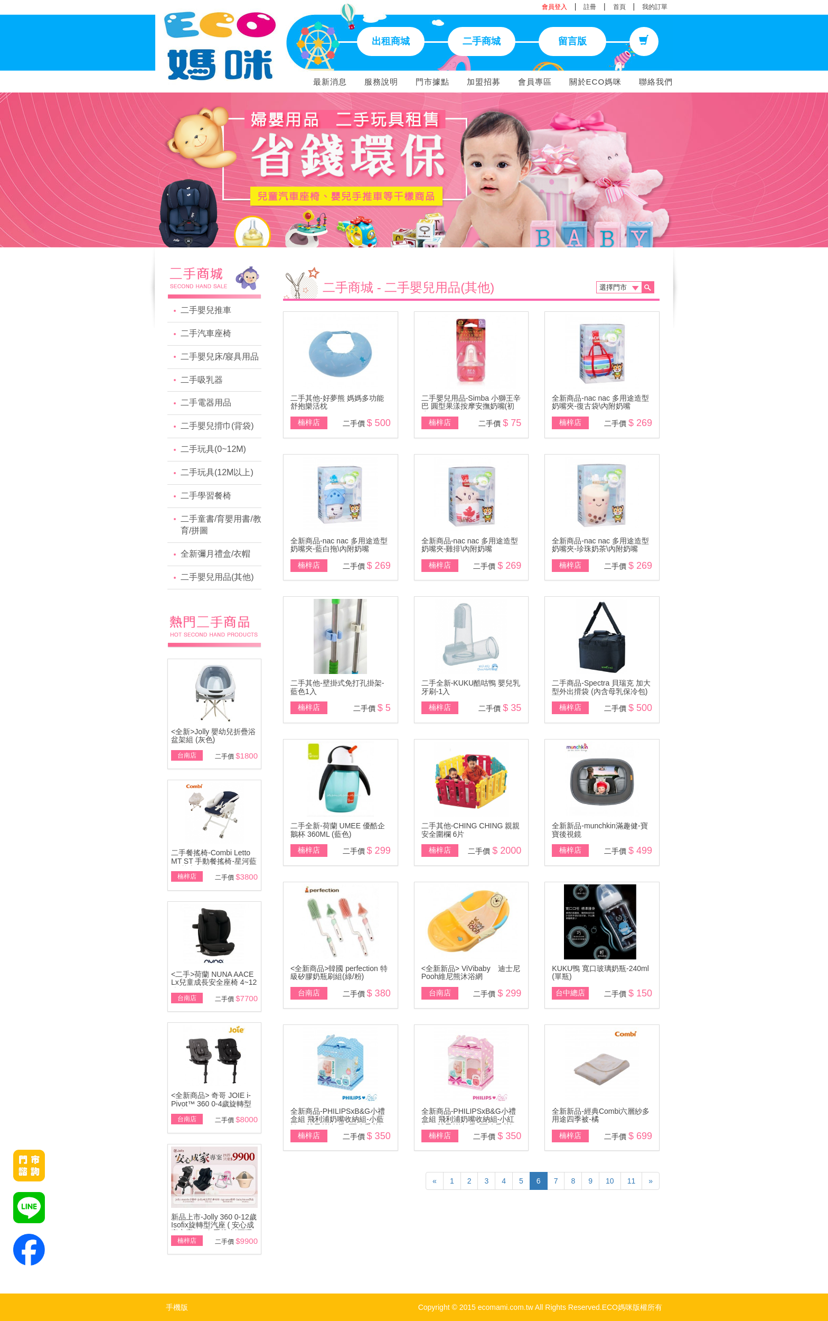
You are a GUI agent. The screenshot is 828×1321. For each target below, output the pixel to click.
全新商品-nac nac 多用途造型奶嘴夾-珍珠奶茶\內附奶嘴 (600, 545)
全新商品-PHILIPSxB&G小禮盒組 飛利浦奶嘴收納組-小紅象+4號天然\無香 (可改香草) (468, 1119)
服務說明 (381, 81)
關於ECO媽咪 (595, 81)
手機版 (177, 1307)
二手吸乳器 (202, 379)
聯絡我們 (656, 81)
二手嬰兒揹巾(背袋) (217, 425)
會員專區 (535, 81)
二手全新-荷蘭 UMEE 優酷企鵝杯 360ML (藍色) (337, 829)
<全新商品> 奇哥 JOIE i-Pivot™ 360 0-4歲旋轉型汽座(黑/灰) (211, 1103)
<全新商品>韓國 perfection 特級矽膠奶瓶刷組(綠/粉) (339, 972)
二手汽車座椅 (206, 333)
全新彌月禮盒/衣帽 (215, 553)
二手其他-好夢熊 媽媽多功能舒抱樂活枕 (337, 402)
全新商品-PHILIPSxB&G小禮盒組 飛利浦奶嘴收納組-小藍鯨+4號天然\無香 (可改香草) (337, 1119)
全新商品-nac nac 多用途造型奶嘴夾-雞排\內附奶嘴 (470, 545)
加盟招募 (484, 81)
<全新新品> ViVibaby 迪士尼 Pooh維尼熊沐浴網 (470, 972)
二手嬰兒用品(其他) (217, 576)
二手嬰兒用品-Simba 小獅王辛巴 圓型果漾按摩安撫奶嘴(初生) (471, 406)
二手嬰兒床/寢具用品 (220, 356)
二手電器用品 (206, 402)
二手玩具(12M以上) (217, 472)
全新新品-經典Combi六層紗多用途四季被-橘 (601, 1115)
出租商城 (391, 41)
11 (631, 1181)
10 (610, 1181)
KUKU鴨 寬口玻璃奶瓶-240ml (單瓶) (600, 972)
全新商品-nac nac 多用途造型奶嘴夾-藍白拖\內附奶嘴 (339, 545)
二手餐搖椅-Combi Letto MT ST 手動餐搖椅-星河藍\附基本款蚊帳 (214, 860)
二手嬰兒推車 (206, 310)
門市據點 (432, 81)
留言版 (572, 41)
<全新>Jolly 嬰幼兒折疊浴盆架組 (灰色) (213, 735)
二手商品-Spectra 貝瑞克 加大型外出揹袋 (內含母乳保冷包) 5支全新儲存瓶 (601, 691)
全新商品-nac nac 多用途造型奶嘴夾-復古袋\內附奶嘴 (600, 402)
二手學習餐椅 (206, 495)
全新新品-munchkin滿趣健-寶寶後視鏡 (599, 829)
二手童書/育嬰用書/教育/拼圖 (221, 524)
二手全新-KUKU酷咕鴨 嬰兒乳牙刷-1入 (470, 687)
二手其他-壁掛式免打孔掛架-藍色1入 (337, 687)
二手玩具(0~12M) (213, 449)
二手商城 (482, 41)
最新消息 (330, 81)
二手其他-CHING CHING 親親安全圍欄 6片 (470, 829)
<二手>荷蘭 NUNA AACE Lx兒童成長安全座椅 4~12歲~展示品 (214, 982)
